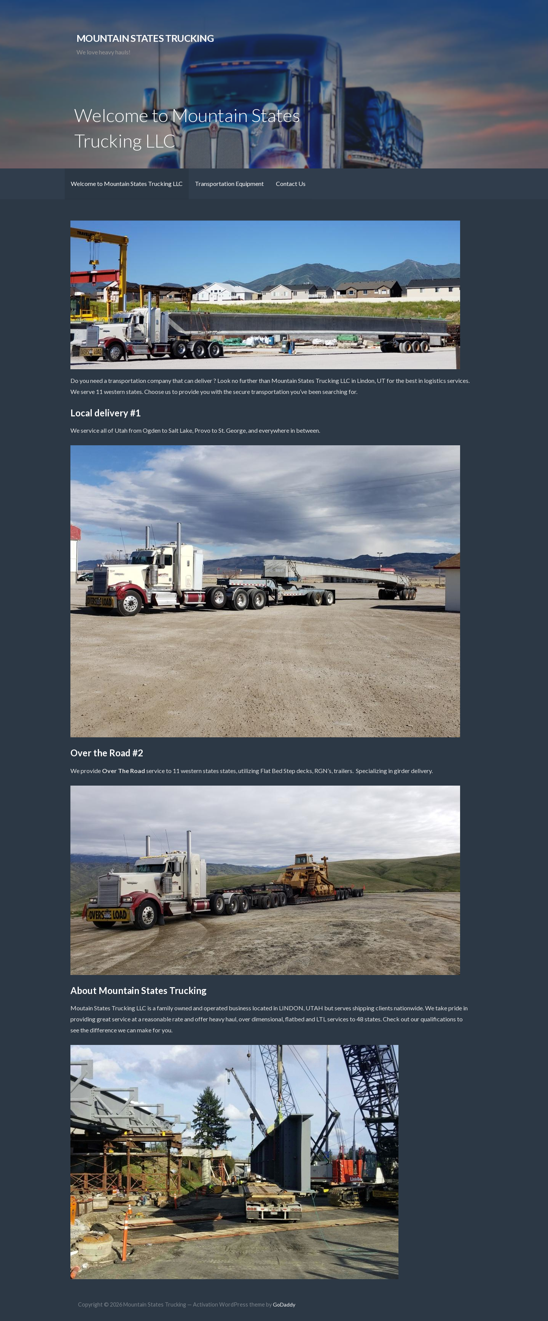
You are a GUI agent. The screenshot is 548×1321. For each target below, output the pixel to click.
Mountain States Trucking (145, 38)
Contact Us (291, 183)
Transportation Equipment (229, 183)
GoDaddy (284, 1304)
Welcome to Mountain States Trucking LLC (127, 183)
